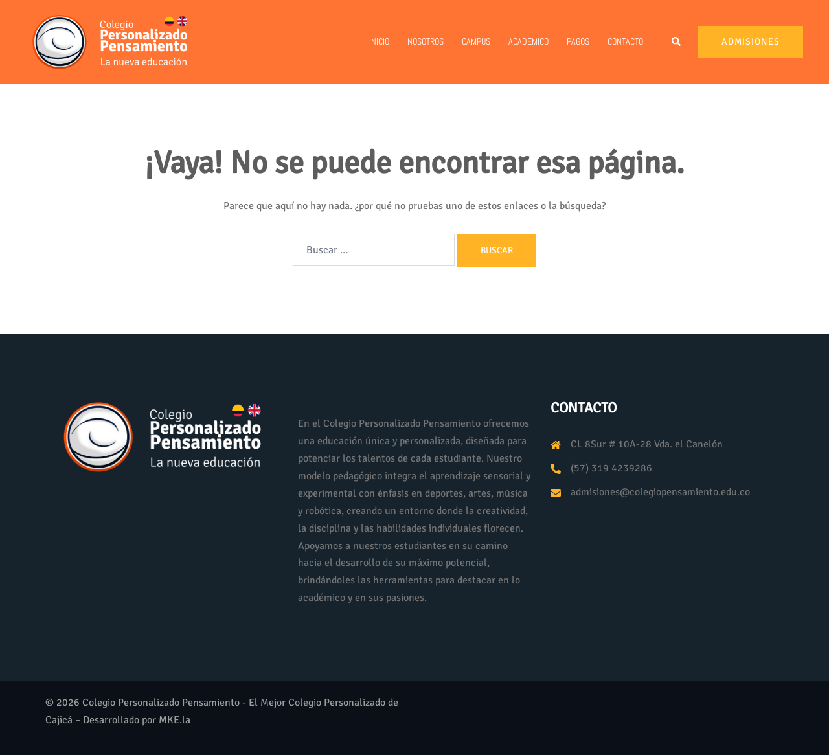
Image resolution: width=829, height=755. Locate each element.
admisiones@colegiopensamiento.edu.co (660, 492)
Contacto (625, 41)
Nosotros (425, 41)
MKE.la (174, 720)
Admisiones (750, 41)
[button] (677, 42)
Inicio (379, 41)
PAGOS (578, 41)
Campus (476, 41)
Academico (528, 41)
